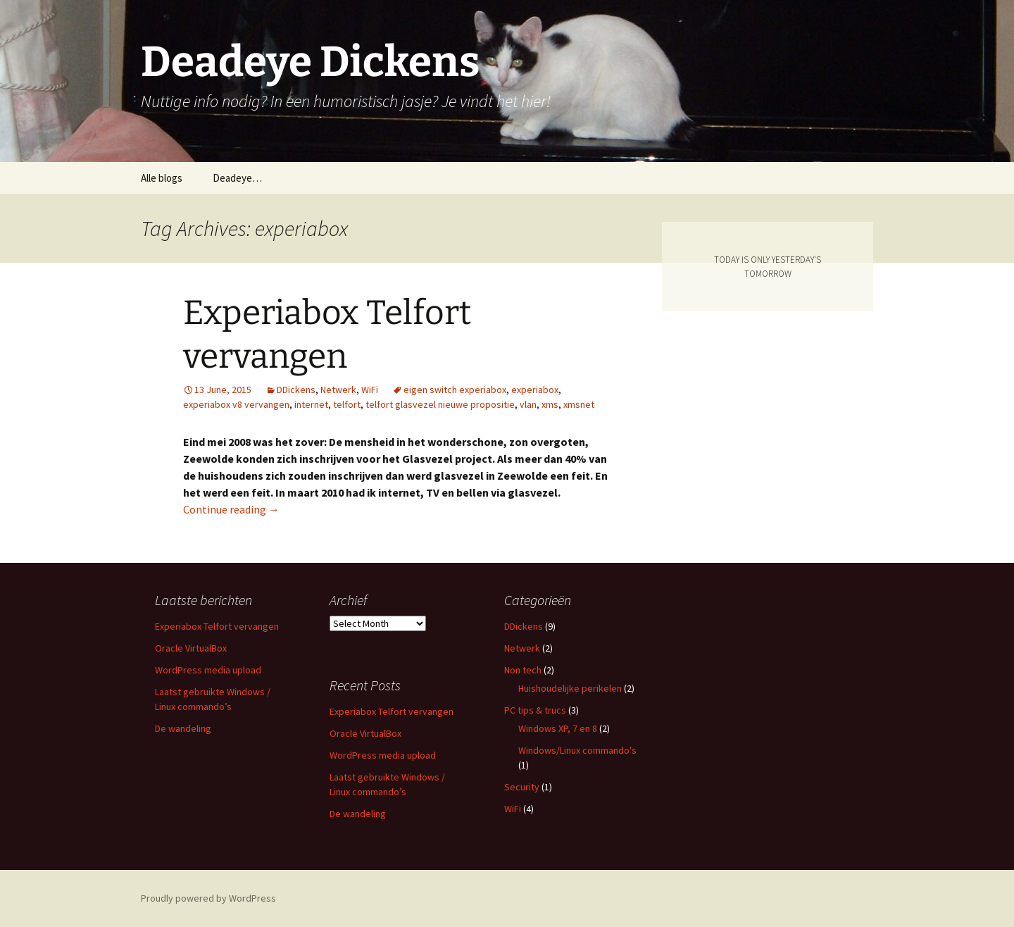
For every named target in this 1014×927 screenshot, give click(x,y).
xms (550, 404)
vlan (528, 404)
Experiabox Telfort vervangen (217, 626)
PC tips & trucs (535, 710)
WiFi (369, 389)
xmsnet (578, 404)
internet (311, 404)
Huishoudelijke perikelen (570, 688)
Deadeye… (237, 178)
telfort (347, 404)
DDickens (296, 389)
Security (521, 786)
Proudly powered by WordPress (208, 898)
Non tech (523, 670)
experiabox (534, 389)
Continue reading (231, 509)
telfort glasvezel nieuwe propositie (440, 404)
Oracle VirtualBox (191, 648)
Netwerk (338, 389)
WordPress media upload (208, 670)
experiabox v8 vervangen (236, 404)
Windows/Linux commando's (577, 750)
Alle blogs (161, 178)
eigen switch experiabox (454, 389)
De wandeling (183, 728)
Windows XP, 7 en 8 (557, 728)
